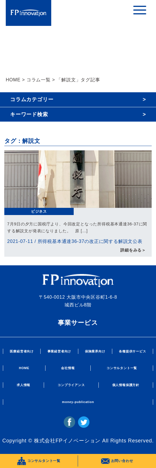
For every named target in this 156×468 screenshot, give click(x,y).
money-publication (78, 402)
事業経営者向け (59, 351)
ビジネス (39, 211)
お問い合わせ (117, 461)
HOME (13, 79)
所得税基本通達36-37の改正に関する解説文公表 (90, 241)
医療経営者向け (22, 351)
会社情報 (68, 368)
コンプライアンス (71, 385)
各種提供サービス (132, 351)
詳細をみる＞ (133, 250)
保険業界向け (95, 351)
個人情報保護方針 (125, 385)
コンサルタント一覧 (121, 368)
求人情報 (23, 385)
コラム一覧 (38, 79)
